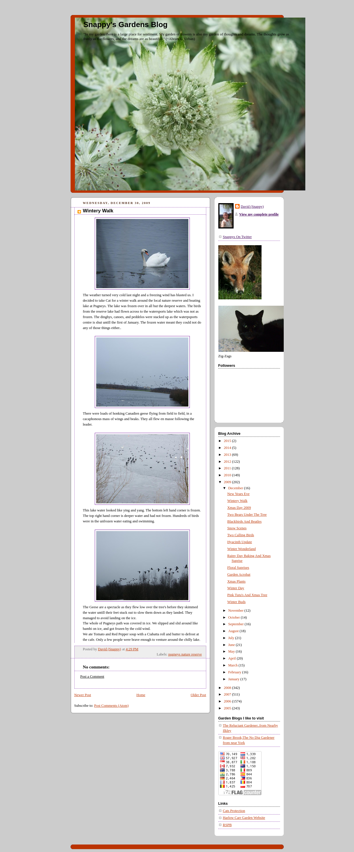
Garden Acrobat (238, 575)
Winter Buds (236, 602)
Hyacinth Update (239, 542)
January (234, 679)
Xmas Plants (236, 581)
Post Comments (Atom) (111, 706)
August (234, 631)
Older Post (198, 695)
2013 (228, 455)
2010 (228, 475)
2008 (228, 688)
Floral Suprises (238, 568)
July (231, 638)
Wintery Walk (237, 501)
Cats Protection (234, 811)
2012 (228, 462)
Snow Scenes (237, 528)
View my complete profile (259, 214)
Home (141, 695)
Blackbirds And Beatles (244, 521)
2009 (228, 482)
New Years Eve (238, 494)
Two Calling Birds (240, 535)
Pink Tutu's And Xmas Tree (247, 595)
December (236, 488)
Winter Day (235, 588)
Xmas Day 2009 (239, 508)
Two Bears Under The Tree (247, 515)
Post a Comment (92, 677)
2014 (228, 448)
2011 (228, 468)
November (236, 611)
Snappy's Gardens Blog (126, 24)
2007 (228, 694)
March (233, 665)
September (236, 624)
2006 (228, 701)
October (234, 617)
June (232, 645)
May (232, 651)
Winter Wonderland (241, 549)
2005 (228, 708)
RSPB (227, 825)
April (232, 658)
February (235, 672)
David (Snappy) (252, 207)
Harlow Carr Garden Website (244, 818)
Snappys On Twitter (237, 237)
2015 (228, 441)
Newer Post (82, 695)
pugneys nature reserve (185, 654)
